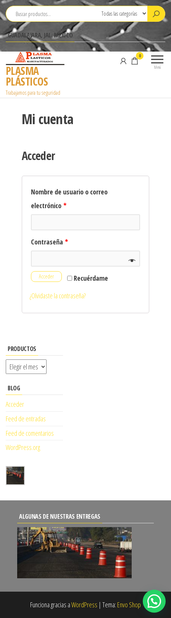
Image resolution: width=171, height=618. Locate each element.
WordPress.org (23, 447)
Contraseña (49, 241)
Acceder (46, 276)
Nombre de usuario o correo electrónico (69, 198)
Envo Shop (129, 604)
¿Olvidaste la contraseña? (58, 295)
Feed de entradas (26, 418)
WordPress (84, 604)
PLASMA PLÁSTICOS (27, 76)
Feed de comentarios (30, 433)
